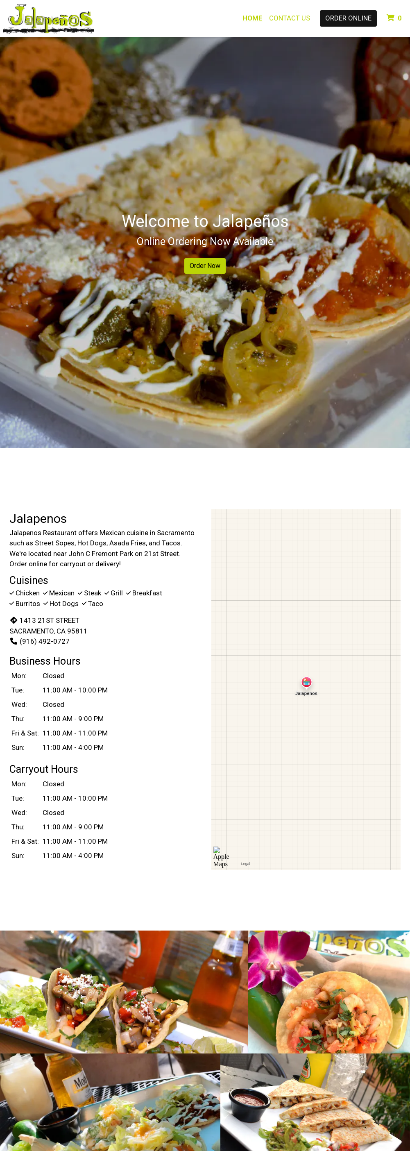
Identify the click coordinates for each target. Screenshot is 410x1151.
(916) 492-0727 (39, 641)
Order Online (348, 18)
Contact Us (289, 18)
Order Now (205, 266)
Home (252, 18)
